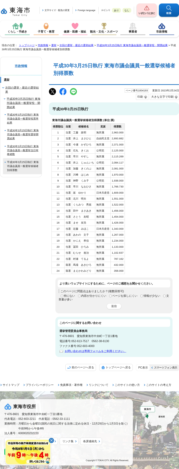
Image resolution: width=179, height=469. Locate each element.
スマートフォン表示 (165, 367)
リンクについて (98, 384)
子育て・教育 (46, 31)
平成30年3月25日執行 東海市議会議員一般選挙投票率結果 (23, 118)
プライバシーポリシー (40, 384)
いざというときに (147, 13)
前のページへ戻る (83, 367)
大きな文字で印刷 (162, 96)
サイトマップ (11, 384)
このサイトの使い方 (127, 384)
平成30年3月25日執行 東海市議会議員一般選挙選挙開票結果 (23, 134)
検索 (169, 13)
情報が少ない (152, 295)
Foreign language (86, 10)
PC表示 (143, 367)
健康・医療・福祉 (75, 31)
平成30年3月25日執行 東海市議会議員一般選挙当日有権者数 (23, 150)
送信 (114, 306)
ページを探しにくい (124, 295)
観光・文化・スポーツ (104, 31)
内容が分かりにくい (93, 295)
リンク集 (68, 441)
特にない (69, 295)
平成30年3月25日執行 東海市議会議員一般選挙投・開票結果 (132, 45)
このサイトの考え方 (158, 384)
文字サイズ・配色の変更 (57, 10)
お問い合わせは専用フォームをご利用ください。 (95, 351)
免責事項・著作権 (71, 384)
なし (126, 10)
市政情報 (161, 31)
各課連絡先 (90, 441)
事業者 (133, 31)
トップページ (27, 45)
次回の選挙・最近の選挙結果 (76, 45)
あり (116, 10)
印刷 (140, 96)
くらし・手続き (17, 31)
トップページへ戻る (118, 367)
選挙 (53, 45)
